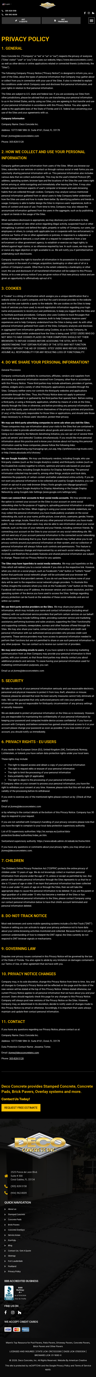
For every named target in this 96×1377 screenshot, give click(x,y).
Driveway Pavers (64, 1342)
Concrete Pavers (82, 1342)
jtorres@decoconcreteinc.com (24, 136)
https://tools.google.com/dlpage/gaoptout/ (63, 484)
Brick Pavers (39, 1346)
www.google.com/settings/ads (59, 492)
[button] (92, 21)
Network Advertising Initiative (44, 434)
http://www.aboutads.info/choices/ (22, 452)
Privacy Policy (63, 1365)
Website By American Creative (72, 1360)
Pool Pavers (36, 1342)
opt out (73, 434)
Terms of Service (83, 1365)
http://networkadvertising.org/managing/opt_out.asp (28, 448)
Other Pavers (56, 1346)
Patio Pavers (49, 1342)
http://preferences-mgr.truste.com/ (75, 448)
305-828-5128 (16, 141)
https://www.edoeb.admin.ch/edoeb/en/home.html (63, 841)
